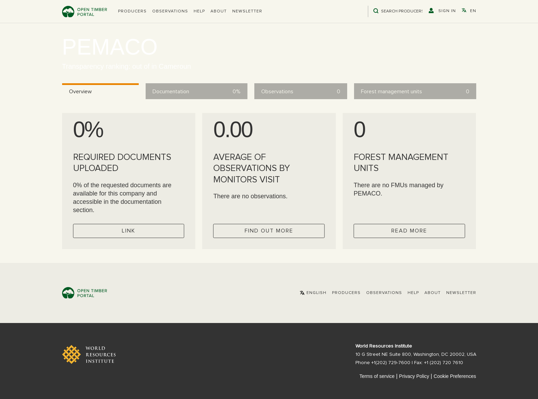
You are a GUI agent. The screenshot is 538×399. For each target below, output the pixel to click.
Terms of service (376, 376)
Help (199, 11)
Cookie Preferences (455, 376)
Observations (170, 11)
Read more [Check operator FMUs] (409, 231)
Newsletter (247, 11)
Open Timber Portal (84, 11)
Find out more (269, 231)
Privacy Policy (414, 376)
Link (128, 231)
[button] (132, 11)
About (219, 11)
